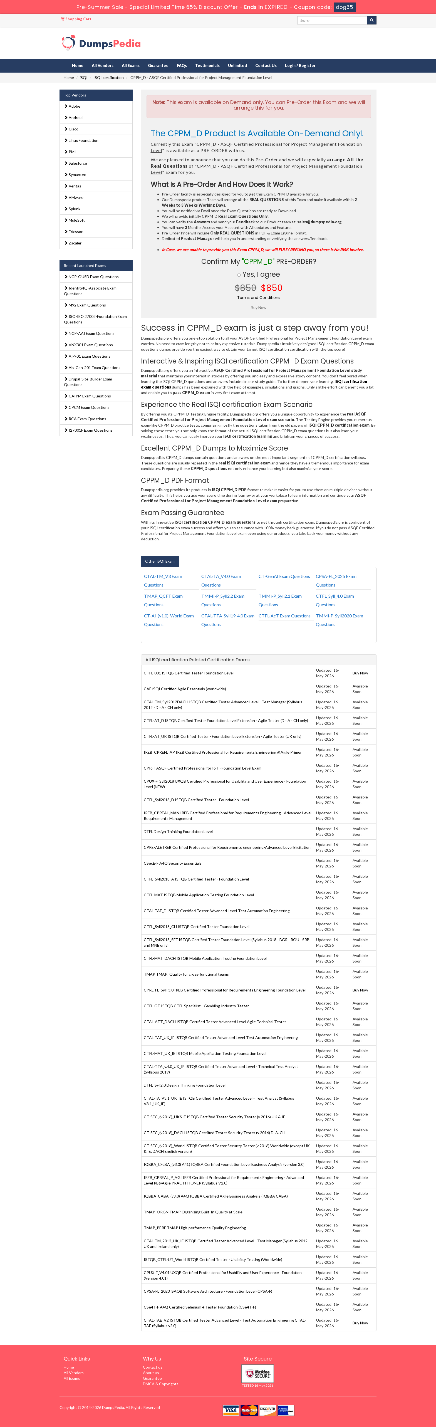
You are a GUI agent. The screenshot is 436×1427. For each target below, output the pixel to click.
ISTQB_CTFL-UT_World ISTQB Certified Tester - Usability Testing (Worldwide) (213, 1259)
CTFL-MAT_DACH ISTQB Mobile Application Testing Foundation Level (205, 958)
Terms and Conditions (258, 297)
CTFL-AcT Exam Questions (285, 615)
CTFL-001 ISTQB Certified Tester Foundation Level (189, 673)
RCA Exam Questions (85, 418)
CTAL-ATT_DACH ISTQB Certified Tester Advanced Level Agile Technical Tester (215, 1021)
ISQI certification (108, 77)
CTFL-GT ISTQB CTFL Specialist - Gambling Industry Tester (196, 1005)
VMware (73, 197)
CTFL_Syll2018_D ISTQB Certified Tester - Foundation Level (196, 799)
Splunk (72, 208)
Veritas (72, 186)
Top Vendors (75, 95)
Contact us (152, 1367)
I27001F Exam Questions (88, 430)
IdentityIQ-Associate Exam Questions (90, 291)
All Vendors (102, 65)
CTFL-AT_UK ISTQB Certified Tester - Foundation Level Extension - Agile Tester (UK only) (222, 736)
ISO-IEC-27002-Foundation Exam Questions (95, 319)
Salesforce (75, 163)
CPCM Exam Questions (87, 407)
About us (151, 1372)
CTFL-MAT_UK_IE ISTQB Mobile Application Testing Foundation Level (205, 1053)
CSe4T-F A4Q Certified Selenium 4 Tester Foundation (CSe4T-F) (200, 1307)
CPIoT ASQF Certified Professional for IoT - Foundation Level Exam (202, 768)
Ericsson (73, 231)
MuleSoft (74, 220)
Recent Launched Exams (85, 265)
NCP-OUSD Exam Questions (91, 276)
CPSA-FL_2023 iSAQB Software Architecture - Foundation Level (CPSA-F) (208, 1291)
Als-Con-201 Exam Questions (92, 367)
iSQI (84, 77)
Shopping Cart (76, 19)
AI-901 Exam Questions (87, 356)
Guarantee (158, 65)
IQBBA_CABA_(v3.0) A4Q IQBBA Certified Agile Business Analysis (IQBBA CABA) (216, 1196)
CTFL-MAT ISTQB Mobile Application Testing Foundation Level (199, 894)
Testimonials (207, 65)
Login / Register (300, 65)
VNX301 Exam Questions (88, 344)
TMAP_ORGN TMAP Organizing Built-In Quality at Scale (193, 1212)
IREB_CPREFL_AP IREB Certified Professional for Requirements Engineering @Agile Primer (223, 752)
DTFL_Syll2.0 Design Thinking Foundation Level (185, 1085)
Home (77, 65)
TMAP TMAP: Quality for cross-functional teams (186, 974)
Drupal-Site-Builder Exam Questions (88, 382)
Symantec (75, 174)
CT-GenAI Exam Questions (284, 576)
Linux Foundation (81, 140)
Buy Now (360, 673)
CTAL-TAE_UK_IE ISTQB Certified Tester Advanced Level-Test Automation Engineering (221, 1037)
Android (73, 117)
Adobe (72, 106)
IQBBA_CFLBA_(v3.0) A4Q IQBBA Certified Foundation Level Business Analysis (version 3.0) (224, 1164)
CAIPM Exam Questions (87, 396)
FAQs (182, 65)
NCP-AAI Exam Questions (89, 333)
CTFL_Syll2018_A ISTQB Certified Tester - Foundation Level (196, 879)
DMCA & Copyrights (161, 1383)
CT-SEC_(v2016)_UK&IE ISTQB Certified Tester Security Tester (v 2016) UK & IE (214, 1116)
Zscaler (72, 243)
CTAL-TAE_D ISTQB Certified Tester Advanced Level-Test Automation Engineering (217, 910)
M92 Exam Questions (85, 305)
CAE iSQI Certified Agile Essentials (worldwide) (185, 688)
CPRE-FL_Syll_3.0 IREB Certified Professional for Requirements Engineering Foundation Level (225, 990)
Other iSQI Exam (160, 561)
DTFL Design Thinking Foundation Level (178, 831)
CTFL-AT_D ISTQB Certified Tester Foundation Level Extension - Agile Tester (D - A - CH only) (226, 720)
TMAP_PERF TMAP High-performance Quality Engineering (195, 1227)
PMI (70, 151)
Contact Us (266, 65)
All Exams (131, 65)
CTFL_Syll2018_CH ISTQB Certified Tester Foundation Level (196, 926)
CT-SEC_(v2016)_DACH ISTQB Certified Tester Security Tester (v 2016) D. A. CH (214, 1132)
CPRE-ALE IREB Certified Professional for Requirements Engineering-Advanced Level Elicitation (227, 847)
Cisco (71, 129)
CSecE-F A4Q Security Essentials (173, 863)
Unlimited (237, 65)
